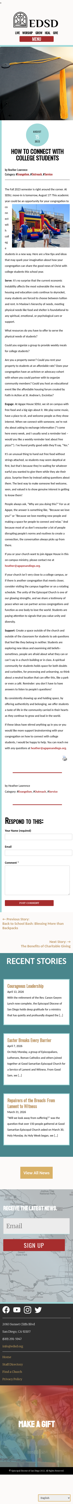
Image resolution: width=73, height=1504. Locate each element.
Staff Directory (12, 1364)
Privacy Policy (12, 1379)
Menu (36, 39)
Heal (47, 33)
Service (48, 174)
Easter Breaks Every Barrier (29, 1040)
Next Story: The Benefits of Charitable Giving (46, 943)
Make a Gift (36, 1424)
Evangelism (23, 174)
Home (6, 1357)
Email (8, 846)
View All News (37, 1172)
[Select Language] (54, 1498)
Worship (27, 33)
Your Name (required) (18, 830)
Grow (38, 33)
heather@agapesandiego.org (22, 566)
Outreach (37, 174)
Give (55, 33)
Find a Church (12, 1372)
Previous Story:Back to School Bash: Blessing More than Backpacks (33, 923)
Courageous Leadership (25, 986)
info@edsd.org (12, 1346)
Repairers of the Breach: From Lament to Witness (31, 1103)
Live (17, 33)
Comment (12, 862)
